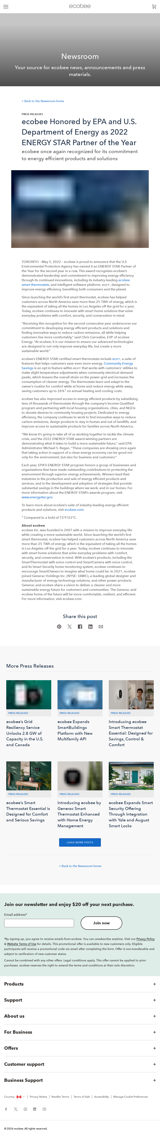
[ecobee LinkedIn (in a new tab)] (34, 1109)
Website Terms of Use (21, 944)
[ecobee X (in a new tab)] (16, 1109)
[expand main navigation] (6, 6)
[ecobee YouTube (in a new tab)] (42, 1109)
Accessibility (101, 1096)
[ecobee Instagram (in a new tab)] (25, 1109)
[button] (80, 984)
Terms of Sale (82, 1096)
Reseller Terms (60, 1096)
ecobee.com (74, 510)
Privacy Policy (145, 939)
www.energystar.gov (37, 497)
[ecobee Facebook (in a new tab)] (7, 1109)
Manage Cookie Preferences (130, 1096)
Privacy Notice (38, 1096)
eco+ (116, 359)
